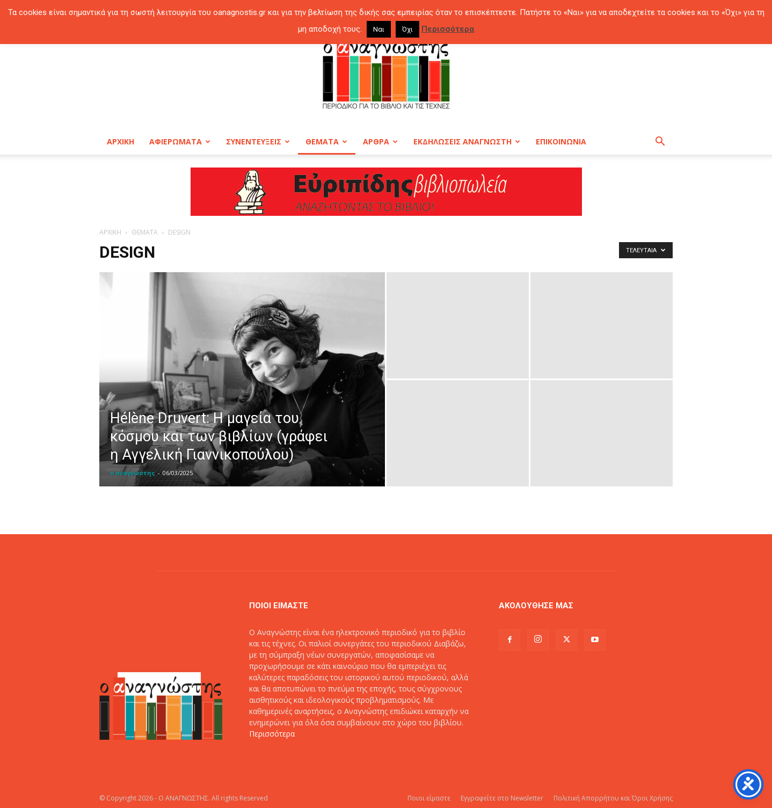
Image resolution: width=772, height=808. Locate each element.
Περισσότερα (272, 734)
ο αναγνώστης (132, 473)
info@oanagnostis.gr (332, 756)
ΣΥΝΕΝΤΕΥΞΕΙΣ (258, 141)
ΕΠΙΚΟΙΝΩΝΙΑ (561, 141)
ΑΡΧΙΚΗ (120, 141)
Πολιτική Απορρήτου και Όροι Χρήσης (613, 798)
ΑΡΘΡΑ (380, 141)
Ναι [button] (378, 29)
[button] (660, 142)
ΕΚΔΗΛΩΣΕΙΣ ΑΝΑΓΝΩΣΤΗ (466, 141)
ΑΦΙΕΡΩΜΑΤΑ (179, 141)
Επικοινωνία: (272, 756)
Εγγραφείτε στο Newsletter (502, 798)
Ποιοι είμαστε (428, 798)
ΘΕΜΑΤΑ (326, 141)
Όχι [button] (407, 29)
